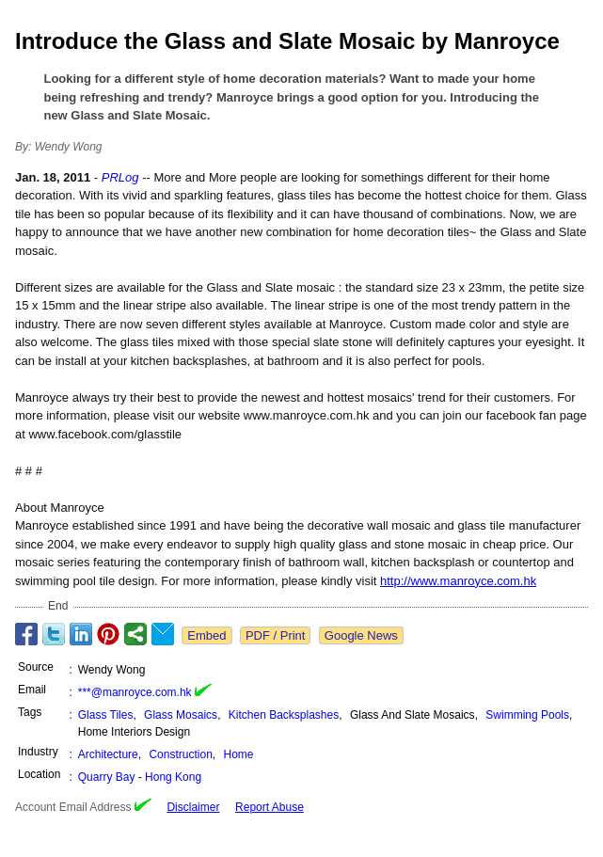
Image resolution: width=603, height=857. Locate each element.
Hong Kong (173, 777)
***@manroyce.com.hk (135, 692)
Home (239, 754)
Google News (361, 635)
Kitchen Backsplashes (284, 715)
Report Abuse (269, 807)
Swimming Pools (527, 715)
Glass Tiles (106, 715)
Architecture (108, 754)
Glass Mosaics (180, 715)
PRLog (120, 177)
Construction (180, 754)
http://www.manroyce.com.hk (458, 581)
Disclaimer (193, 807)
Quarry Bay (106, 777)
